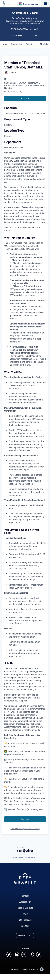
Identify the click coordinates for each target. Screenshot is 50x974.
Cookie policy (30, 857)
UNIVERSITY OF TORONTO (20, 969)
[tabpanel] (25, 481)
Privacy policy (18, 857)
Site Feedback (25, 919)
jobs (4, 44)
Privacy (25, 913)
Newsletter (25, 935)
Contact (25, 895)
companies (16, 44)
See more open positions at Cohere (25, 829)
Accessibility (25, 901)
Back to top (42, 969)
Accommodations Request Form (19, 727)
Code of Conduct (25, 907)
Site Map (25, 925)
